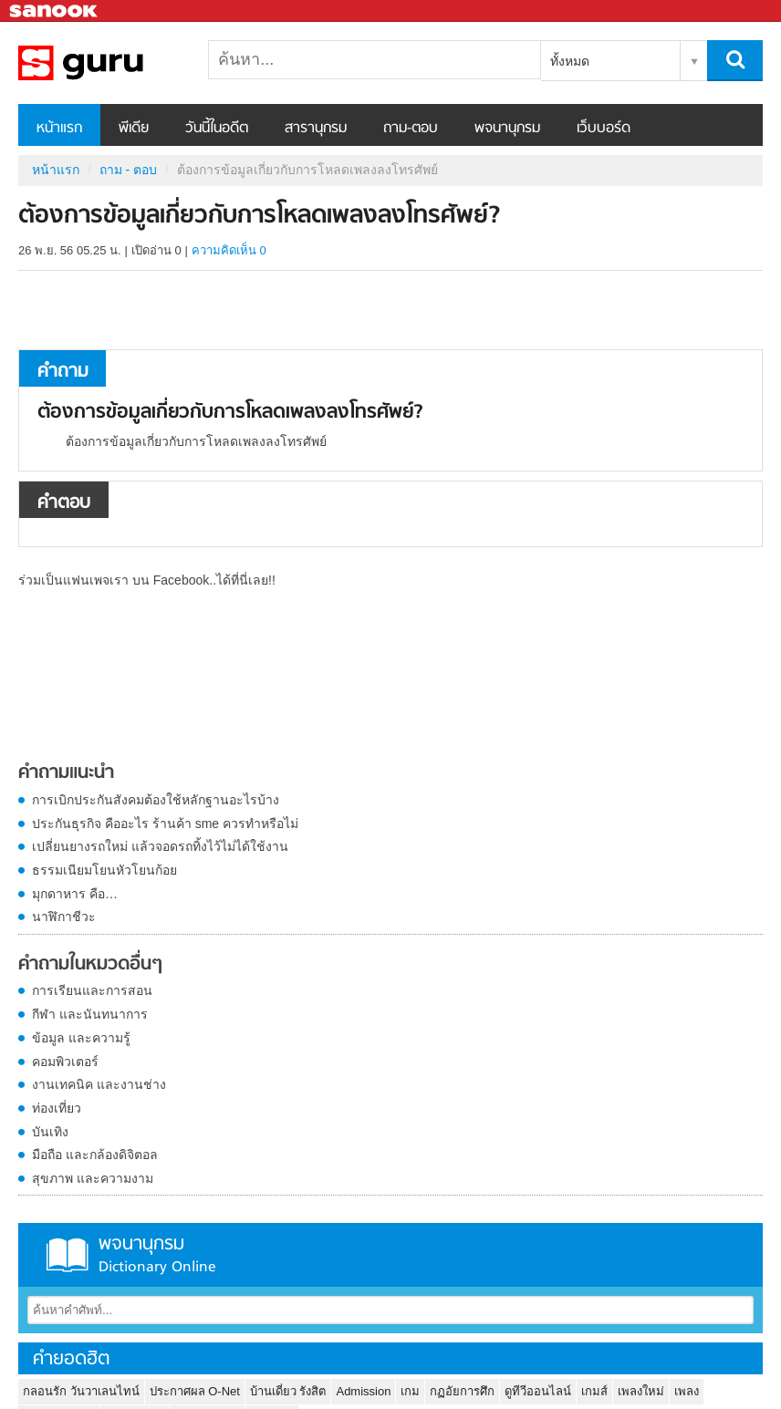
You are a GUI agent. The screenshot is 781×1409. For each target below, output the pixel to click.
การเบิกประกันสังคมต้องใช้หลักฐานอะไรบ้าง (155, 800)
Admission (363, 1391)
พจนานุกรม (507, 128)
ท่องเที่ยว (56, 1108)
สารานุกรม (316, 128)
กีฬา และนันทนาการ (90, 1014)
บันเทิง (50, 1131)
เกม (410, 1391)
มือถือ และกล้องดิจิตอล (95, 1154)
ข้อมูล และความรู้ (81, 1038)
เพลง (686, 1391)
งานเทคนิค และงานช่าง (99, 1084)
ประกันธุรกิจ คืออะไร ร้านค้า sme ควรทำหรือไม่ (165, 823)
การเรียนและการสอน (92, 990)
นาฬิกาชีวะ (64, 916)
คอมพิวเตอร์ (65, 1061)
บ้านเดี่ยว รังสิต (288, 1391)
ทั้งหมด (569, 61)
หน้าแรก (59, 128)
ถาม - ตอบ (128, 169)
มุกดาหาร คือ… (75, 893)
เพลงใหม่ (641, 1391)
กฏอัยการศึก (462, 1391)
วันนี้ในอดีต (216, 128)
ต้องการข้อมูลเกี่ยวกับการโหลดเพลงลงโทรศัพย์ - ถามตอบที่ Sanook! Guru (114, 63)
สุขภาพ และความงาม (92, 1178)
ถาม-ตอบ (410, 128)
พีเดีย (134, 128)
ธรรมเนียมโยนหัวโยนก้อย (104, 870)
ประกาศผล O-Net (195, 1391)
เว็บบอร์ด (603, 128)
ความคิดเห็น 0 (229, 250)
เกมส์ (594, 1391)
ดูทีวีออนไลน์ (538, 1391)
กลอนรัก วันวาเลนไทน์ (81, 1391)
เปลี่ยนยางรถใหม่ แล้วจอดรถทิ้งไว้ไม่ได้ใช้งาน (160, 846)
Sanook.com (54, 11)
